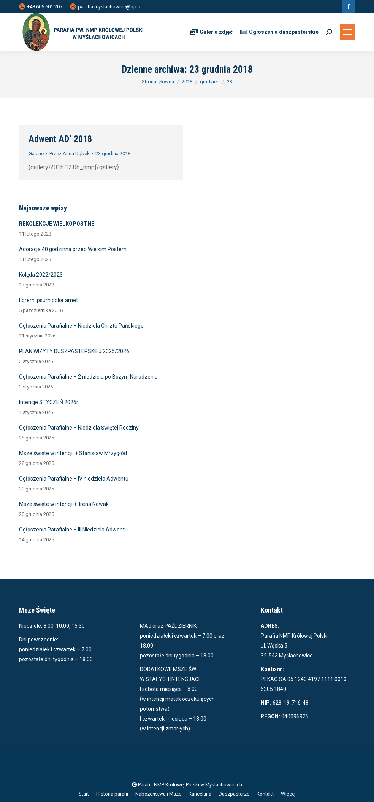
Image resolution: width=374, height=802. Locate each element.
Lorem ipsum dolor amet (48, 300)
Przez (69, 153)
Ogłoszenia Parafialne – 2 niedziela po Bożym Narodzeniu (88, 377)
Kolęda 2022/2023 (41, 275)
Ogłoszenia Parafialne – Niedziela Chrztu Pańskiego (81, 326)
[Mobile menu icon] (347, 32)
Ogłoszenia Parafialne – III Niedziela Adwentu (73, 530)
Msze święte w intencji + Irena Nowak (64, 504)
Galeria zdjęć (211, 32)
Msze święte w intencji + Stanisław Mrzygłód (73, 453)
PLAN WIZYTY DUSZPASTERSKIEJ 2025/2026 (74, 351)
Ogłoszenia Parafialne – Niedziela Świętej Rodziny (79, 428)
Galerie (36, 153)
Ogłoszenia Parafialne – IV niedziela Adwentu (73, 479)
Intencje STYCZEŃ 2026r (48, 402)
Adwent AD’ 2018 (60, 139)
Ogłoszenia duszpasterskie (279, 32)
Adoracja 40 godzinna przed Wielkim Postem (73, 249)
